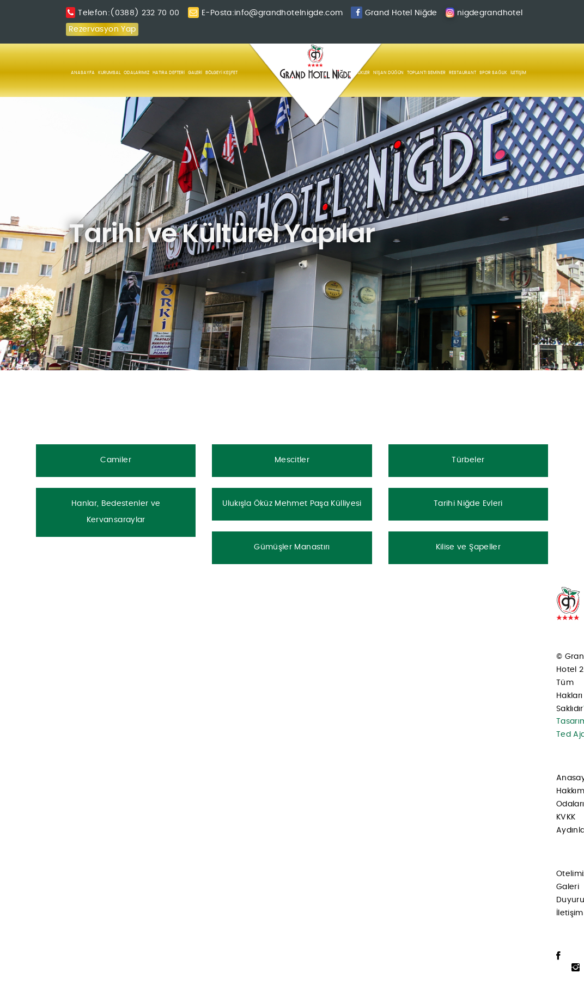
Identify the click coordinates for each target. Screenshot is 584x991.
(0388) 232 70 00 (145, 13)
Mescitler (292, 460)
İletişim (569, 913)
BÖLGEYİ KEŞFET (221, 72)
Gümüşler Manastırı (292, 547)
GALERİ (195, 72)
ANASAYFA (83, 72)
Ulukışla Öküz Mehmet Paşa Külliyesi (291, 503)
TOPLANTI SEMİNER (426, 72)
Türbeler (468, 460)
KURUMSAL (109, 72)
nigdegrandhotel (489, 13)
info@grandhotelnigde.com (288, 13)
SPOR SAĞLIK (493, 72)
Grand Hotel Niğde (401, 13)
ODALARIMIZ (136, 72)
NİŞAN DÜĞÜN (388, 72)
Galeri (567, 887)
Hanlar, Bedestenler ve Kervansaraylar (116, 512)
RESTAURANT (462, 72)
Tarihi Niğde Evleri (468, 503)
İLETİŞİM (518, 72)
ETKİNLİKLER (358, 72)
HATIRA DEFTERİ (169, 72)
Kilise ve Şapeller (468, 547)
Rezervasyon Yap (102, 29)
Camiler (115, 460)
